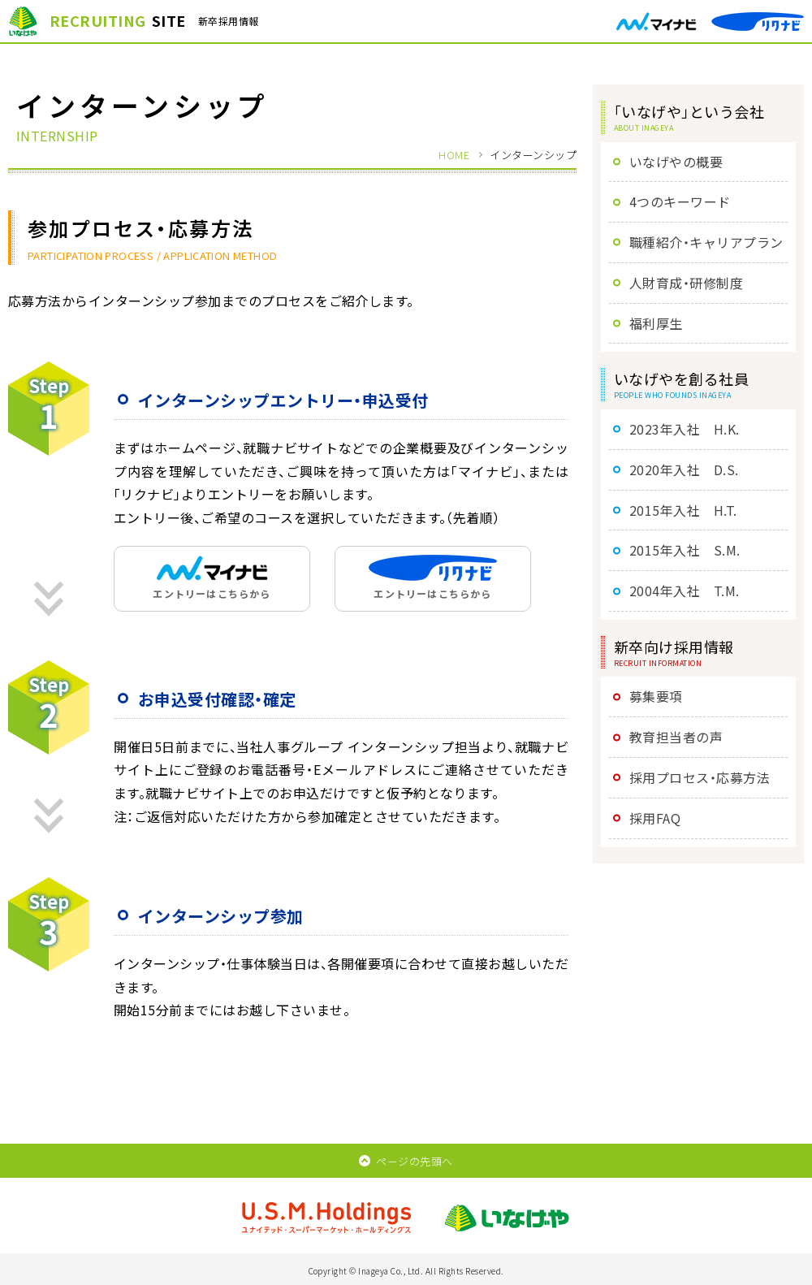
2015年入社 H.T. (683, 510)
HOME (453, 154)
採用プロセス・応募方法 (699, 777)
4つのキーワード (680, 201)
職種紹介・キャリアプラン (706, 242)
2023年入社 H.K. (684, 429)
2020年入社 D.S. (684, 469)
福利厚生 (656, 323)
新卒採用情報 (133, 21)
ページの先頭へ (405, 1161)
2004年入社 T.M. (684, 590)
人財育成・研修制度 (686, 282)
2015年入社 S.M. (685, 550)
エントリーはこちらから (212, 577)
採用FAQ (654, 818)
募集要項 (656, 696)
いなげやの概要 (676, 161)
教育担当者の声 (676, 736)
